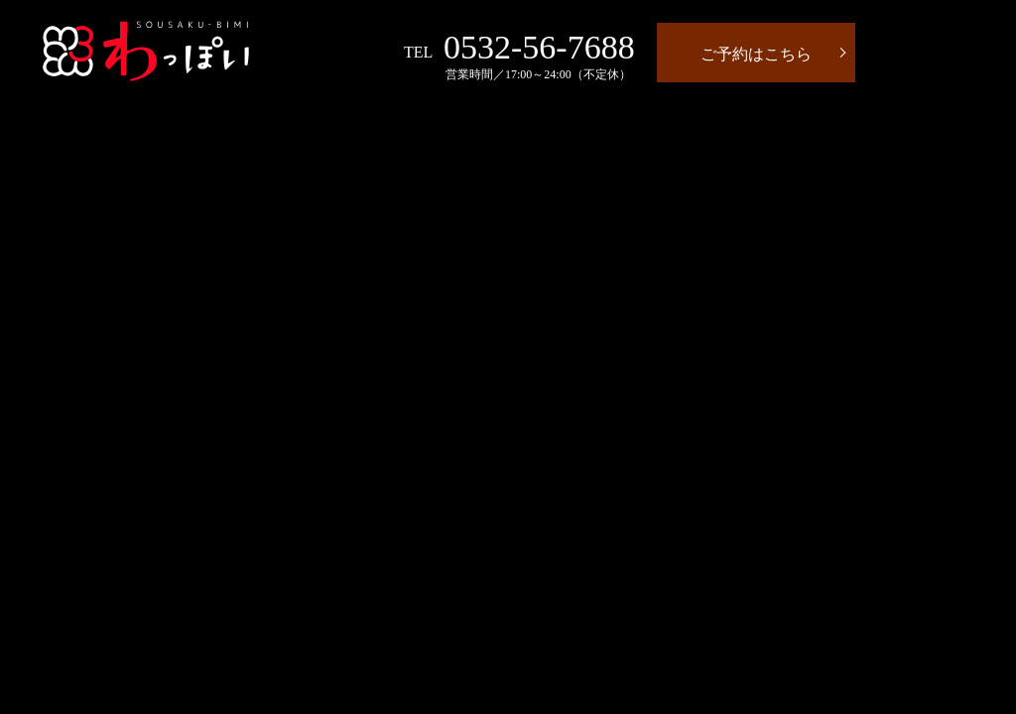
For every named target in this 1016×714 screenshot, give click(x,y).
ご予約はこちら (756, 54)
